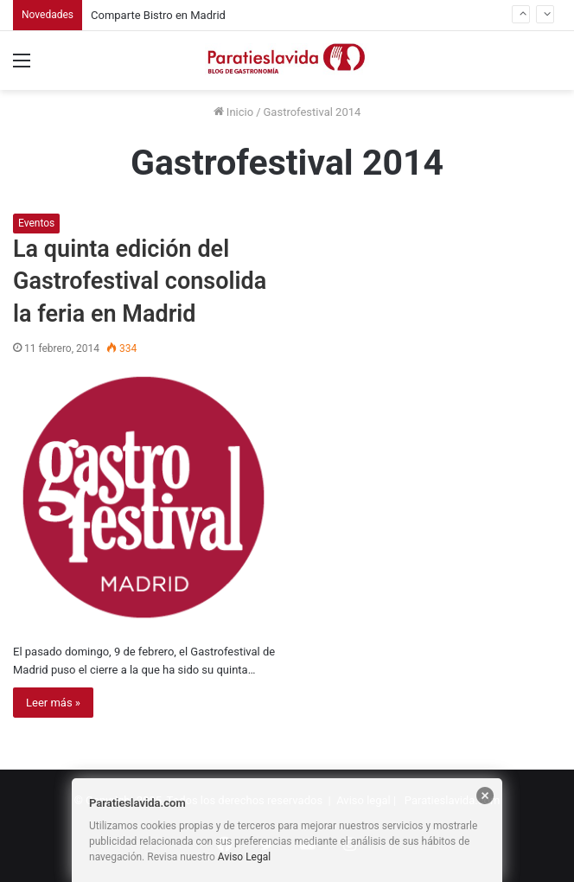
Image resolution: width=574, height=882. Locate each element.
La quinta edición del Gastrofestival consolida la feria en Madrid (139, 282)
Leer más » (53, 702)
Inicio (233, 111)
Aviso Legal (244, 857)
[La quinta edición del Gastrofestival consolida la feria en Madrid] (144, 498)
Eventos (36, 223)
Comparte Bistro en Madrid (158, 15)
